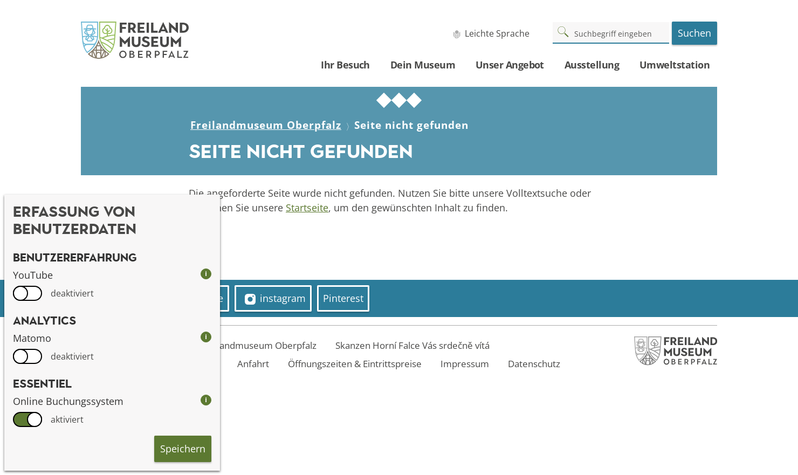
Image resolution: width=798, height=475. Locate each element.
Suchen (694, 32)
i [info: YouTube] (206, 274)
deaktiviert (72, 293)
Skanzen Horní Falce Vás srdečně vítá (412, 345)
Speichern (182, 448)
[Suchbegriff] (611, 32)
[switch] (27, 293)
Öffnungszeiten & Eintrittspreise (355, 363)
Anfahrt (253, 363)
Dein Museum (422, 64)
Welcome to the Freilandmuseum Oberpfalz (224, 345)
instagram (275, 298)
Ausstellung (592, 64)
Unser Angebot (510, 64)
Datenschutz (534, 363)
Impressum (465, 363)
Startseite (307, 207)
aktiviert (67, 419)
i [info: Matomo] (206, 337)
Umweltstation (674, 64)
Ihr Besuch (345, 64)
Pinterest (343, 298)
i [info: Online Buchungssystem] (206, 400)
